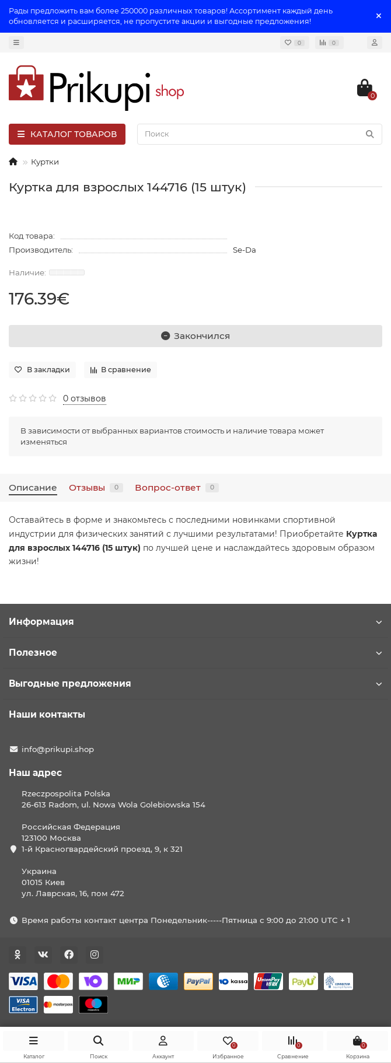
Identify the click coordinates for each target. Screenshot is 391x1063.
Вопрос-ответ (177, 487)
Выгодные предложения (195, 683)
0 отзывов (84, 398)
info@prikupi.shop (58, 749)
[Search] (259, 134)
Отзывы (96, 487)
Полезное (195, 652)
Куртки (45, 161)
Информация (195, 621)
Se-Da (244, 249)
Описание (33, 487)
